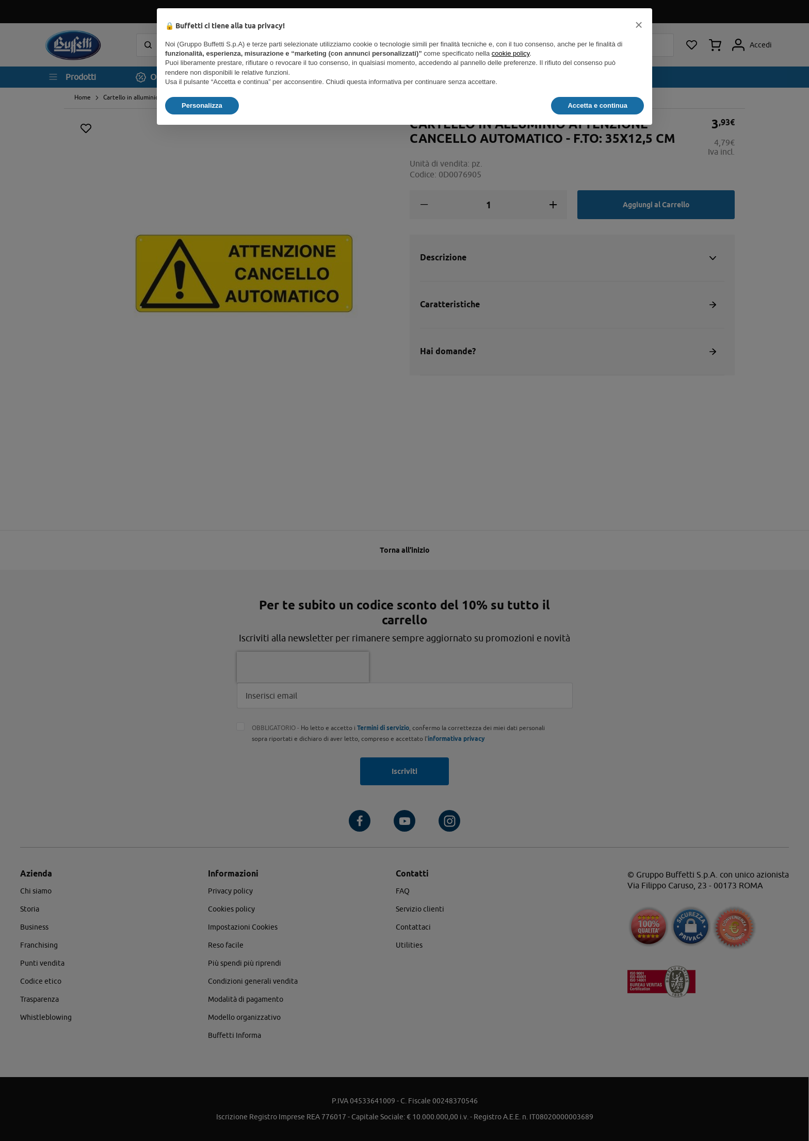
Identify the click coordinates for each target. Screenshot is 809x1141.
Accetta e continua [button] (597, 105)
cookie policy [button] (510, 53)
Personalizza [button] (202, 105)
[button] (638, 24)
